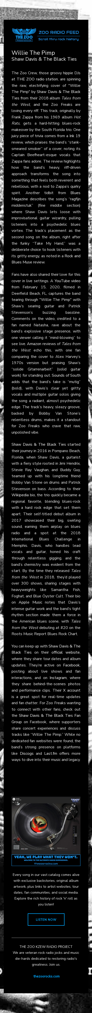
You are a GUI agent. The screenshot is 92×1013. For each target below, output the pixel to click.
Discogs (27, 753)
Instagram (58, 678)
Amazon (34, 344)
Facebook (71, 665)
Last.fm (50, 753)
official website (66, 652)
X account (71, 690)
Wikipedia (20, 495)
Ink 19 (74, 136)
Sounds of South (66, 375)
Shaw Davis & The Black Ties (39, 444)
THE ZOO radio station (37, 79)
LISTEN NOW (46, 920)
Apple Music (30, 602)
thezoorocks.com (46, 976)
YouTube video (68, 281)
